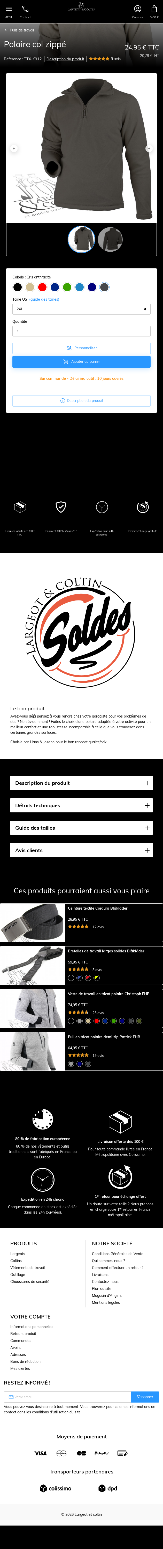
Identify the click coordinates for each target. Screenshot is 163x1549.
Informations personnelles (31, 1432)
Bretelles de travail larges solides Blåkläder (106, 977)
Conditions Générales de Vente (117, 1359)
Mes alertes (20, 1473)
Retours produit (23, 1439)
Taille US (35, 299)
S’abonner (145, 1502)
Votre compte (30, 1422)
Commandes (20, 1446)
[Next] (149, 148)
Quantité (19, 321)
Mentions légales (106, 1407)
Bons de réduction (25, 1466)
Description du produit (65, 59)
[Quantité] (81, 331)
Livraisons (100, 1380)
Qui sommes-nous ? (108, 1366)
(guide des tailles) (44, 299)
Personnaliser (81, 348)
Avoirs (15, 1453)
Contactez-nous (105, 1387)
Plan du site (101, 1393)
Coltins (16, 1366)
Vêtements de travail (27, 1373)
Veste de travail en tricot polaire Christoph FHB (109, 1046)
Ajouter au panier (81, 361)
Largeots (17, 1359)
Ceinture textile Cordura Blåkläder (97, 908)
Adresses (18, 1459)
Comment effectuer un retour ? (117, 1373)
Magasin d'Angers (107, 1400)
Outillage (17, 1380)
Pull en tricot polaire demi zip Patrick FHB (104, 1116)
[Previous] (14, 148)
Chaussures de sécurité (29, 1387)
